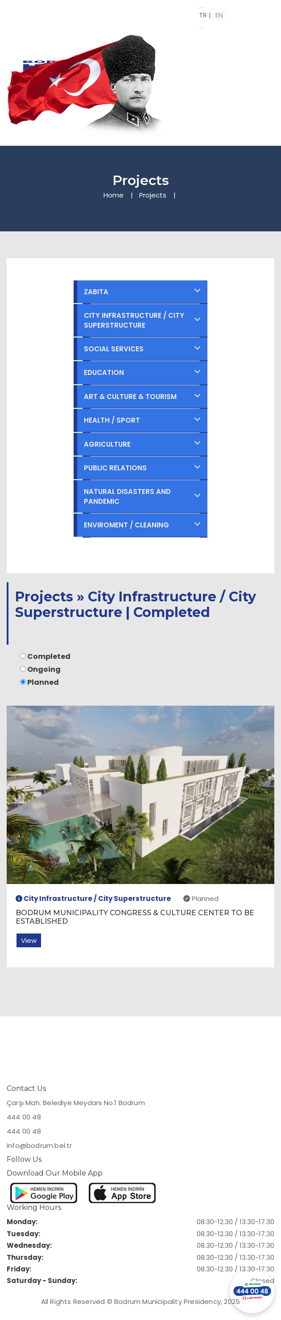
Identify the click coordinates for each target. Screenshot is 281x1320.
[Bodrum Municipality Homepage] (103, 11)
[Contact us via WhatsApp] (252, 1291)
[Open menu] (201, 27)
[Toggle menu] (201, 7)
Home (113, 195)
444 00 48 (24, 1117)
